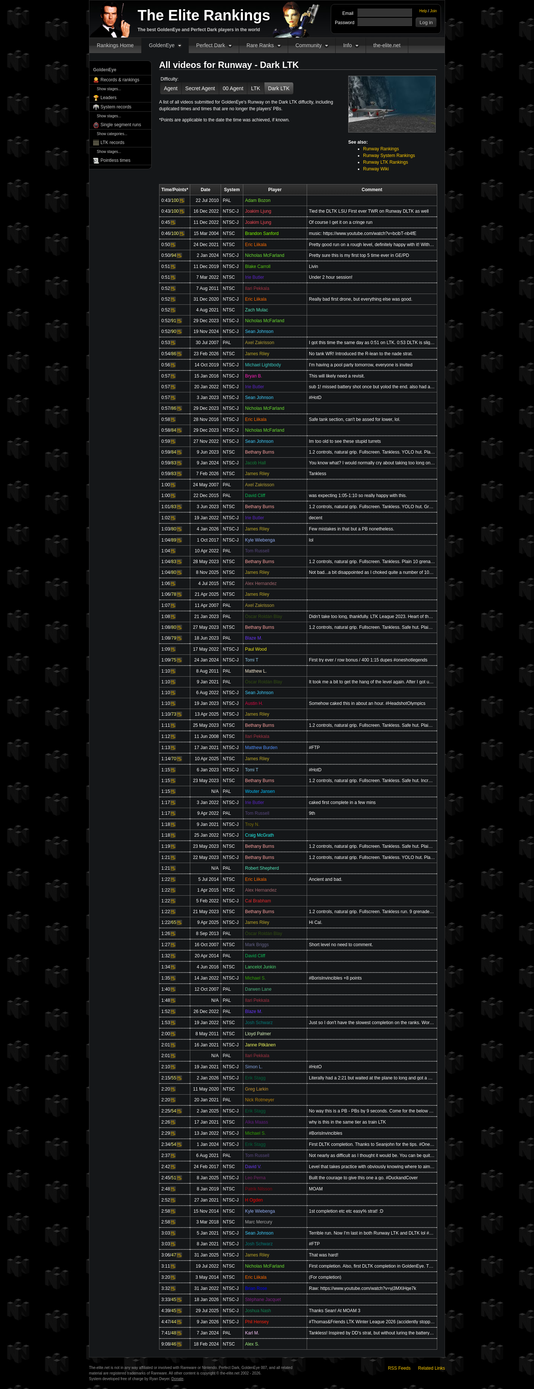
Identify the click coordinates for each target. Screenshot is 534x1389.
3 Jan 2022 (207, 802)
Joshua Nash (258, 1310)
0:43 (165, 200)
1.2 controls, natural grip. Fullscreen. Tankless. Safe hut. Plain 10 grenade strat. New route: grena (372, 627)
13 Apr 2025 (207, 714)
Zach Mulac (256, 310)
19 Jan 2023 (206, 703)
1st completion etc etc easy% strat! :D (346, 1211)
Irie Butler (254, 277)
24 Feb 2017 (206, 1166)
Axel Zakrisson (259, 342)
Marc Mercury (258, 1222)
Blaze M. (254, 638)
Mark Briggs (257, 944)
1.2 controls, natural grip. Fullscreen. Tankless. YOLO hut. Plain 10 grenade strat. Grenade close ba (372, 452)
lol (311, 540)
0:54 (165, 353)
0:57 (165, 376)
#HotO (315, 1067)
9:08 (165, 1344)
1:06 (165, 583)
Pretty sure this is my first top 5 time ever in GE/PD (359, 255)
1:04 (165, 540)
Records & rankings (119, 79)
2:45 (165, 1177)
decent (315, 518)
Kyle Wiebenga (260, 540)
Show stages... (109, 89)
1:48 (165, 1000)
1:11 (165, 725)
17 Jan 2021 (206, 747)
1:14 (165, 758)
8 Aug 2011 (207, 671)
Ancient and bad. (325, 879)
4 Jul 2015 (208, 583)
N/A (215, 791)
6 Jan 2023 (207, 769)
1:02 (165, 517)
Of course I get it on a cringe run (340, 222)
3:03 (165, 1233)
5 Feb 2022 (207, 900)
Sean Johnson (259, 331)
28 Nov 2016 (206, 419)
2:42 (165, 1166)
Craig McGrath (259, 835)
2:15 (165, 1078)
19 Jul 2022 (207, 1266)
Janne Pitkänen (260, 1045)
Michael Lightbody (263, 364)
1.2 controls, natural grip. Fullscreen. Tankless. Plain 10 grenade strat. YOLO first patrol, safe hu (372, 561)
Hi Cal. (315, 922)
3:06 (165, 1255)
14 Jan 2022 (206, 978)
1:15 (165, 769)
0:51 (165, 266)
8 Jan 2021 (207, 1243)
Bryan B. (253, 376)
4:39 (165, 1310)
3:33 (165, 1299)
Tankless (317, 473)
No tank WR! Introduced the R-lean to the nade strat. (361, 354)
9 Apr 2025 (208, 922)
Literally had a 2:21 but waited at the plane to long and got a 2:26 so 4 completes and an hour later (372, 1078)
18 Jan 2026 (206, 1299)
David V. (253, 1166)
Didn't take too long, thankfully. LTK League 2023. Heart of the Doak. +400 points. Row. (372, 616)
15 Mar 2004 (206, 233)
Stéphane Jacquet (263, 1299)
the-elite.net (386, 45)
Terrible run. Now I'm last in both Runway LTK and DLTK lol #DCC (372, 1233)
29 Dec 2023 (206, 320)
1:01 (165, 506)
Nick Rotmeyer (259, 1099)
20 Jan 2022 (206, 386)
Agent (171, 88)
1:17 (165, 802)
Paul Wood (256, 649)
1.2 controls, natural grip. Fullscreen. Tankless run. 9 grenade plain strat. (372, 911)
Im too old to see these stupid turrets (345, 441)
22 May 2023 (205, 857)
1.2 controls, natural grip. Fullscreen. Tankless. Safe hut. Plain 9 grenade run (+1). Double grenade (372, 846)
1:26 (165, 933)
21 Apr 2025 (207, 594)
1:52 (165, 1011)
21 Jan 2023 (206, 616)
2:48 (165, 1189)
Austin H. (254, 703)
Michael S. (255, 978)
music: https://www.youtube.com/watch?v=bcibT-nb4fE (362, 233)
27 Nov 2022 (206, 441)
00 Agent (233, 88)
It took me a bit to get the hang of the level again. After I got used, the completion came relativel (372, 682)
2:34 (165, 1144)
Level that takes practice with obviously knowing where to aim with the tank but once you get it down (372, 1166)
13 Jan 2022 (206, 1133)
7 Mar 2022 (207, 277)
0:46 (165, 233)
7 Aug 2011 (207, 288)
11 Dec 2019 (206, 266)
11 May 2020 (205, 1089)
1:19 (165, 846)
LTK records (112, 142)
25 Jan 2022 (206, 835)
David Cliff (255, 495)
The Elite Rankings (204, 15)
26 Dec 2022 (206, 1011)
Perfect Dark (210, 45)
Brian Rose (256, 1288)
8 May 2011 (207, 1033)
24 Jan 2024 (206, 660)
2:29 (165, 1133)
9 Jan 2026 (207, 1321)
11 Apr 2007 (207, 605)
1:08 (165, 616)
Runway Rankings (381, 148)
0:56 (165, 364)
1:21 (165, 857)
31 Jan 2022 (206, 1288)
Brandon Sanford (262, 233)
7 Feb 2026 (207, 473)
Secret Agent (200, 88)
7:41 (165, 1333)
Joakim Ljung (258, 211)
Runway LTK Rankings (385, 162)
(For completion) (325, 1277)
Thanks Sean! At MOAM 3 (334, 1310)
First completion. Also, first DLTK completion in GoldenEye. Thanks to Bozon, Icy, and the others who (372, 1266)
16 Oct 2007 (206, 944)
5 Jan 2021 (207, 1233)
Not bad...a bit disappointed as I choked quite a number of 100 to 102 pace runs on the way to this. (372, 572)
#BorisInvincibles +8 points (335, 978)
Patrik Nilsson (258, 1189)
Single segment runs (120, 124)
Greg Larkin (256, 1089)
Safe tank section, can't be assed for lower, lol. (354, 419)
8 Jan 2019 (207, 1189)
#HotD (315, 397)
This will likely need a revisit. (337, 376)
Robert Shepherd (262, 868)
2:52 (165, 1200)
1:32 (165, 955)
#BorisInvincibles (325, 1133)
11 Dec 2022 (206, 222)
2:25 (165, 1111)
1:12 (165, 736)
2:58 (165, 1211)
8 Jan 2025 (207, 1177)
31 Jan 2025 (206, 1255)
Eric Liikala (256, 244)
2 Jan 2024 (207, 255)
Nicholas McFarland (264, 255)
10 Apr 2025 (207, 758)
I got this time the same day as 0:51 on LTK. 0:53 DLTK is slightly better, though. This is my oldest (372, 342)
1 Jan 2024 (207, 1144)
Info (347, 45)
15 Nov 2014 (206, 1211)
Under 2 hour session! (330, 277)
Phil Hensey (257, 1321)
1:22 (165, 879)
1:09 (165, 649)
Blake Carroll (258, 266)
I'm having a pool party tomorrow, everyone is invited (360, 365)
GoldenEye (162, 45)
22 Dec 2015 (206, 495)
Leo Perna (255, 1177)
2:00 (165, 1033)
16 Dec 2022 (206, 211)
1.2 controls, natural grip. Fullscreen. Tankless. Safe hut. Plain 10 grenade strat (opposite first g (372, 725)
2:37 (165, 1155)
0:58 (165, 419)
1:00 (165, 484)
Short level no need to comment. (341, 944)
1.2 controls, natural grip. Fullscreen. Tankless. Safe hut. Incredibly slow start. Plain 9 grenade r (372, 780)
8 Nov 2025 (207, 572)
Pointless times (115, 160)
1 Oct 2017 (208, 540)
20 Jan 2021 (206, 1099)
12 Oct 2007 (206, 989)
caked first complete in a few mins (342, 802)
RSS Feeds (399, 1368)
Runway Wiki (376, 168)
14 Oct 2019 (206, 364)
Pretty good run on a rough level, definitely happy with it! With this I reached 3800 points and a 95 (372, 244)
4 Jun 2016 (207, 967)
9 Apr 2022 (208, 813)
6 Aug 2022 (207, 692)
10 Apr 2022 (207, 550)
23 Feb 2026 (206, 353)
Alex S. (252, 1344)
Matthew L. (256, 671)
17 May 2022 (205, 649)
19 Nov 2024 (206, 331)
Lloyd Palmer (258, 1033)
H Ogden (254, 1200)
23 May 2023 (205, 780)
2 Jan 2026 (207, 1078)
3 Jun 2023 (207, 506)
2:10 (165, 1066)
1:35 (165, 978)
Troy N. (252, 824)
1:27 (165, 944)
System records (115, 107)
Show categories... (112, 134)
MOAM (316, 1189)
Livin (313, 266)
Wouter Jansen (260, 791)
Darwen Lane (258, 989)
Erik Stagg (255, 1078)
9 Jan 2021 (207, 681)
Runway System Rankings (389, 155)
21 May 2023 (205, 911)
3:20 (165, 1277)
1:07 (165, 605)
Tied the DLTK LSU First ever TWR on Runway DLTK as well (369, 211)
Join (433, 11)
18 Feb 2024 (206, 1344)
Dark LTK (279, 88)
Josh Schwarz (259, 1022)
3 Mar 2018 (207, 1222)
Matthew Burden (261, 747)
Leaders (108, 97)
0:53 (165, 342)
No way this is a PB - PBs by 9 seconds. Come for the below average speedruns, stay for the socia (372, 1111)
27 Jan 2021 (206, 1200)
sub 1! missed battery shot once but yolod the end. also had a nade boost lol (372, 387)
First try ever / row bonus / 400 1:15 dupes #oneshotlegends (368, 660)
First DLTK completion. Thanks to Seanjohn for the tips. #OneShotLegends (372, 1144)
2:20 (165, 1089)
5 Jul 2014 (208, 879)
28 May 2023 (205, 561)
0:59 (165, 441)
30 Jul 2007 (207, 342)
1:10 (165, 671)
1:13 (165, 747)
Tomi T (251, 660)
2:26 (165, 1122)
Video (182, 201)
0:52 (165, 288)
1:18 (165, 824)
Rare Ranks (260, 45)
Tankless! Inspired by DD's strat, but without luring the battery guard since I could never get (372, 1333)
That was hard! (323, 1255)
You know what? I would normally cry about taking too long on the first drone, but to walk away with (372, 463)
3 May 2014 (207, 1277)
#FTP (314, 747)
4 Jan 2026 (207, 529)
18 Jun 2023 (206, 638)
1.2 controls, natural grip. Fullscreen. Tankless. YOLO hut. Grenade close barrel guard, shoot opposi (372, 506)
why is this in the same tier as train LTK (347, 1122)
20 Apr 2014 (207, 955)
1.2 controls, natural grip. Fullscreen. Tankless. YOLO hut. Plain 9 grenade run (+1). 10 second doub (372, 857)
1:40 (165, 989)
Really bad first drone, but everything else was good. (360, 299)
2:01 (165, 1045)
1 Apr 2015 (208, 890)
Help (423, 11)
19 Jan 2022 (206, 517)
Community (309, 45)
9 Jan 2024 (207, 462)
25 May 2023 (205, 725)
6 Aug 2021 (207, 1155)
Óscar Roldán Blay (263, 616)
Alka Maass (256, 1122)
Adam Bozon (258, 200)
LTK (255, 88)
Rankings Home (115, 45)
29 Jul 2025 (207, 1310)
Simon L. (254, 1066)
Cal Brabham (258, 900)
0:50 (165, 244)
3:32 (165, 1288)
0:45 (165, 222)
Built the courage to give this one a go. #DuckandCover (363, 1178)
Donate (177, 1379)
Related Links (431, 1368)
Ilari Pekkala (257, 288)
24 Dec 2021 (206, 244)
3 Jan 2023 (207, 397)
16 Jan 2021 (206, 1045)
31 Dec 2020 (206, 299)
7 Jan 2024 (207, 1333)
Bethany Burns (259, 452)
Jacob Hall (255, 462)
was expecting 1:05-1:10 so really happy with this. (358, 495)
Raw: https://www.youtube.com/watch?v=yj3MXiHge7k (362, 1288)
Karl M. (252, 1333)
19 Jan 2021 (206, 1066)
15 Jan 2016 (206, 376)
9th (312, 813)
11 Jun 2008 (206, 736)
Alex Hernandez (261, 583)
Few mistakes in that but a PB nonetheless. (351, 529)
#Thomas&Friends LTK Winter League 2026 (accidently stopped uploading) (372, 1322)
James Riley (257, 353)
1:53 (165, 1022)
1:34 (165, 967)
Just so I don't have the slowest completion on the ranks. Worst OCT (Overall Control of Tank (372, 1022)
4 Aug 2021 (207, 310)
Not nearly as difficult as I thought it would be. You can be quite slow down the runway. (372, 1155)
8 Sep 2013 (207, 933)
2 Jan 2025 (207, 1111)
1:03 (165, 529)
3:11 (165, 1266)
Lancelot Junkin (260, 967)
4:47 (165, 1321)
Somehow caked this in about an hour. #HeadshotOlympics (367, 703)
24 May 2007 (205, 484)
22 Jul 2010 (207, 200)
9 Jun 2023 (207, 452)
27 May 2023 (205, 627)
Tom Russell (257, 550)
